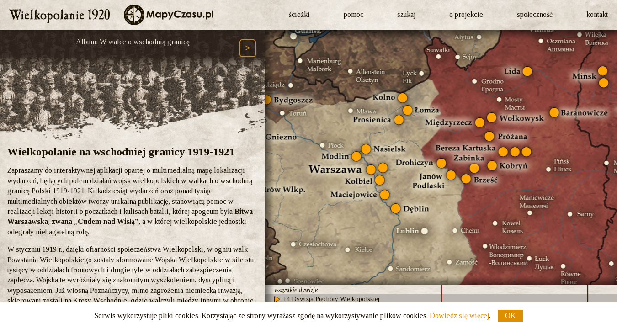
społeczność (535, 14)
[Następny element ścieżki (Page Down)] (247, 48)
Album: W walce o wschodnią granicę (133, 42)
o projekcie (466, 14)
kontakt (597, 14)
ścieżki (299, 14)
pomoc (353, 14)
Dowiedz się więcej (459, 315)
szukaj (406, 14)
